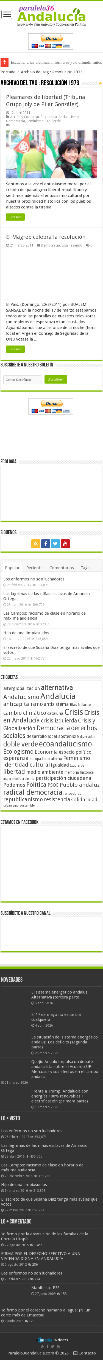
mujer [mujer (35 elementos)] (7, 779)
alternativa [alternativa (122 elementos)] (57, 688)
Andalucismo (69, 117)
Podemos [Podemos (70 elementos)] (14, 785)
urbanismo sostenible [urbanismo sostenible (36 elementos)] (19, 805)
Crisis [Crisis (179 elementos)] (73, 712)
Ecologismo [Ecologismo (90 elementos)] (18, 751)
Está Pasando (72, 245)
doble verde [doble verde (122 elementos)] (20, 744)
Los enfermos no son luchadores (34, 579)
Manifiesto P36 (45, 1287)
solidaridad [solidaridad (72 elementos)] (84, 799)
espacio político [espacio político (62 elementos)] (75, 752)
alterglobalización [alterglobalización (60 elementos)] (21, 688)
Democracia (15, 121)
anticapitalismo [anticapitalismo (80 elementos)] (23, 704)
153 (64, 1294)
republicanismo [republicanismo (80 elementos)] (23, 799)
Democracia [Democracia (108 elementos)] (53, 728)
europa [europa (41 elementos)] (35, 759)
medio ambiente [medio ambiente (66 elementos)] (44, 772)
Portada (8, 71)
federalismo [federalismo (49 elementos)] (52, 758)
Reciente (34, 567)
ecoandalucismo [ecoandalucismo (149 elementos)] (65, 744)
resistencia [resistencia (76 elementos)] (57, 799)
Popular (12, 567)
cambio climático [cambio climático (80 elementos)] (24, 713)
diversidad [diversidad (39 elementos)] (88, 737)
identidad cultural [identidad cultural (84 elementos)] (26, 764)
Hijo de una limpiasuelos (26, 632)
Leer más (15, 217)
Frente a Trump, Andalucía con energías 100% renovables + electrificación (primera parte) (59, 1096)
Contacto (84, 1353)
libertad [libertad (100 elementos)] (14, 771)
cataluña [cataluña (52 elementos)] (55, 713)
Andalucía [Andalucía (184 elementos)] (58, 696)
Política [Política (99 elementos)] (36, 784)
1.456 (38, 1245)
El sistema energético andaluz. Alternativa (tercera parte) (59, 995)
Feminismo (35, 121)
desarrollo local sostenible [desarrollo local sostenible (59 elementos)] (52, 736)
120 (32, 1321)
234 (37, 1279)
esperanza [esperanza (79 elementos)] (16, 758)
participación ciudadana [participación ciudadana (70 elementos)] (63, 778)
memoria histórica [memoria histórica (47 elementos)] (79, 772)
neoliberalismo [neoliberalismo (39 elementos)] (23, 779)
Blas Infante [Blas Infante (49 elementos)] (80, 704)
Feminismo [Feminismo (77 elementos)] (76, 758)
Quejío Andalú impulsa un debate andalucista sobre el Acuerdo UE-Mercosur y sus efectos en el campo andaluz (64, 1069)
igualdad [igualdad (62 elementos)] (60, 765)
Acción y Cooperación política (33, 117)
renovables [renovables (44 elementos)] (72, 793)
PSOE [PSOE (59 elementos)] (53, 785)
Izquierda (53, 121)
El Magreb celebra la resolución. (46, 237)
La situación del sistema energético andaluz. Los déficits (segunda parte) (64, 1042)
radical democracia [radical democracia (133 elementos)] (32, 792)
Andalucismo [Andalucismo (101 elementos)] (21, 696)
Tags (85, 567)
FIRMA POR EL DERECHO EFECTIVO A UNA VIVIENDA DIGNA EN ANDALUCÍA (40, 1256)
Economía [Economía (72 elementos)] (46, 752)
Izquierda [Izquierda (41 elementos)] (77, 765)
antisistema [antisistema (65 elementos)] (56, 704)
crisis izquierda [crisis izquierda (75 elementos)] (59, 721)
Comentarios (61, 567)
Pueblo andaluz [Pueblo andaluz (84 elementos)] (80, 784)
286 (35, 1265)
